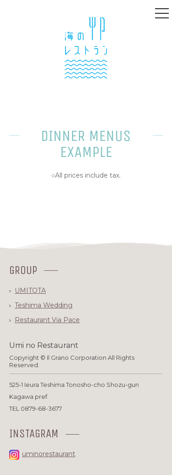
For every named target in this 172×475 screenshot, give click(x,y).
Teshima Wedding (43, 305)
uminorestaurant (42, 454)
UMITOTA (30, 290)
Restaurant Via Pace (47, 320)
